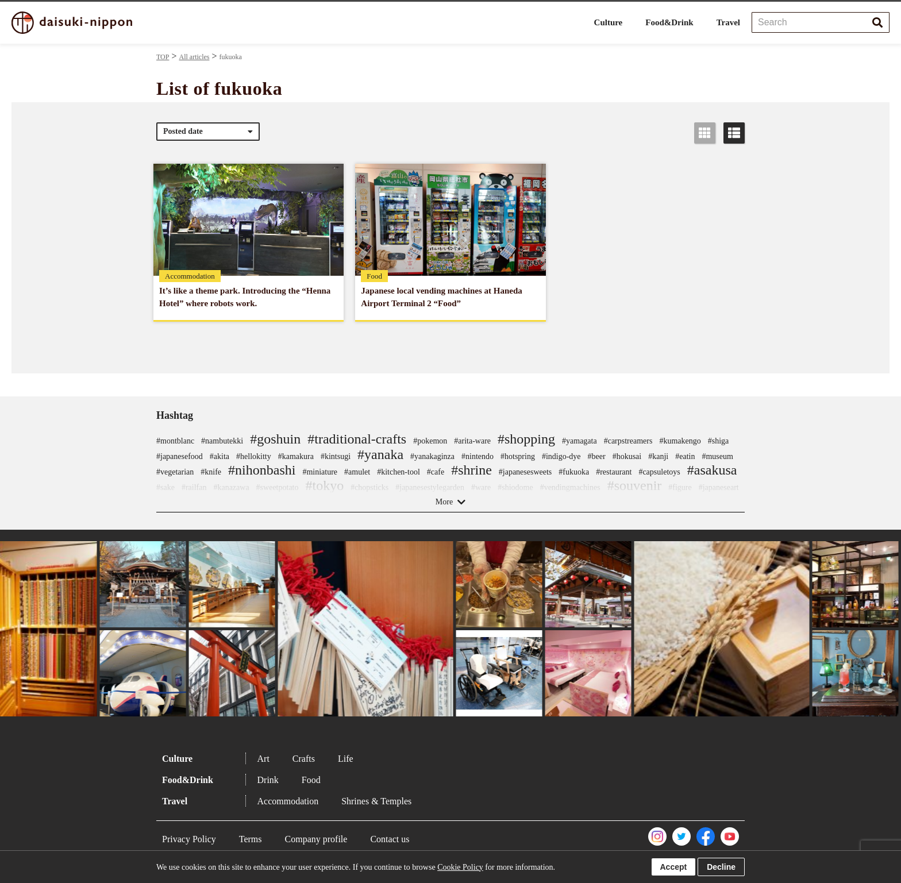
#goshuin (275, 438)
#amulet (357, 472)
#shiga (718, 441)
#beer (597, 456)
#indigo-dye (561, 456)
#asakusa (712, 469)
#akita (219, 456)
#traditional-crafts (356, 438)
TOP (162, 57)
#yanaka (380, 454)
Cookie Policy (460, 867)
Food (311, 780)
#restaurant (614, 472)
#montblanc (175, 441)
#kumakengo (679, 441)
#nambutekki (222, 441)
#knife (211, 472)
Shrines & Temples (376, 801)
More (444, 502)
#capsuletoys (659, 472)
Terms (250, 839)
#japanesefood (179, 456)
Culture (608, 22)
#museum (717, 456)
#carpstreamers (628, 441)
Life (345, 759)
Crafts (303, 759)
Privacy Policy (189, 839)
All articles (194, 57)
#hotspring (517, 456)
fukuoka (231, 57)
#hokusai (627, 456)
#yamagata (579, 441)
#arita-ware (472, 441)
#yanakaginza (432, 456)
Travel (728, 22)
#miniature (319, 472)
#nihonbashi (261, 469)
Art (263, 759)
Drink (268, 780)
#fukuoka (574, 472)
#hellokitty (253, 456)
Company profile (316, 839)
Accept (673, 867)
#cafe (435, 472)
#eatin (685, 456)
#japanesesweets (525, 472)
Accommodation (288, 801)
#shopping (526, 438)
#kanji (658, 456)
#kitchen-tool (398, 472)
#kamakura (296, 456)
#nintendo (477, 456)
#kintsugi (336, 456)
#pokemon (430, 441)
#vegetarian (175, 472)
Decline (721, 867)
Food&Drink (669, 22)
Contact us (389, 839)
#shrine (471, 469)
